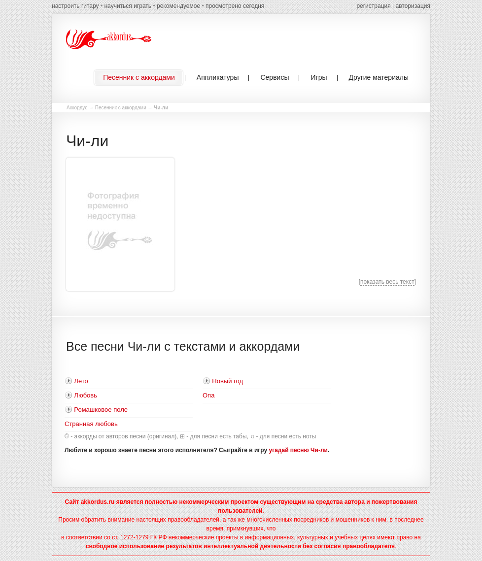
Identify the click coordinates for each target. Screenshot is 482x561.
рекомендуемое (178, 5)
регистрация (373, 5)
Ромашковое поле (101, 409)
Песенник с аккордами (120, 107)
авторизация (413, 5)
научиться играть (127, 5)
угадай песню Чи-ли (298, 450)
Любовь (85, 395)
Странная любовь (91, 424)
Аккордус (77, 107)
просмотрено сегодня (235, 5)
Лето (81, 381)
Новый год (227, 381)
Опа (208, 395)
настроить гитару (75, 5)
